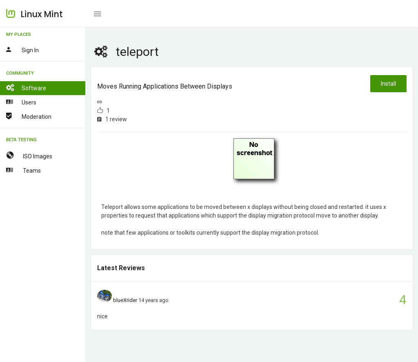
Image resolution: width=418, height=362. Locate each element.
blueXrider (125, 300)
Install (388, 83)
